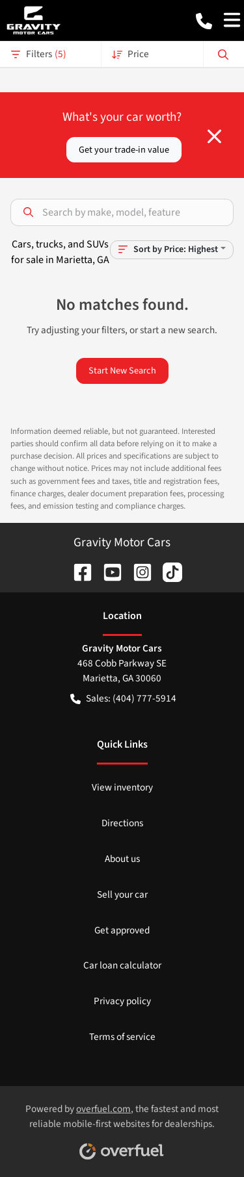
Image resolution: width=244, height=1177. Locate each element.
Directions (122, 823)
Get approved (122, 930)
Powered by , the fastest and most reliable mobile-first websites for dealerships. (122, 1127)
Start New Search (122, 370)
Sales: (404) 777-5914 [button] (123, 698)
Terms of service (122, 1037)
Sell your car (122, 894)
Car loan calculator (122, 965)
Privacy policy (122, 1001)
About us (122, 859)
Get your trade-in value (124, 150)
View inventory (122, 787)
